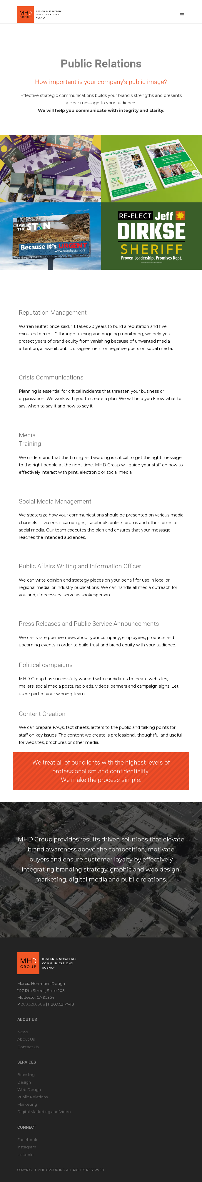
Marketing (27, 1104)
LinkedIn (25, 1154)
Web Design (29, 1089)
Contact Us (28, 1046)
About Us (26, 1039)
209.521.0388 (33, 1004)
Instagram (26, 1147)
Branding (26, 1074)
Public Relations (32, 1096)
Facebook (27, 1139)
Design (24, 1082)
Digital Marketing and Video (44, 1111)
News (22, 1031)
